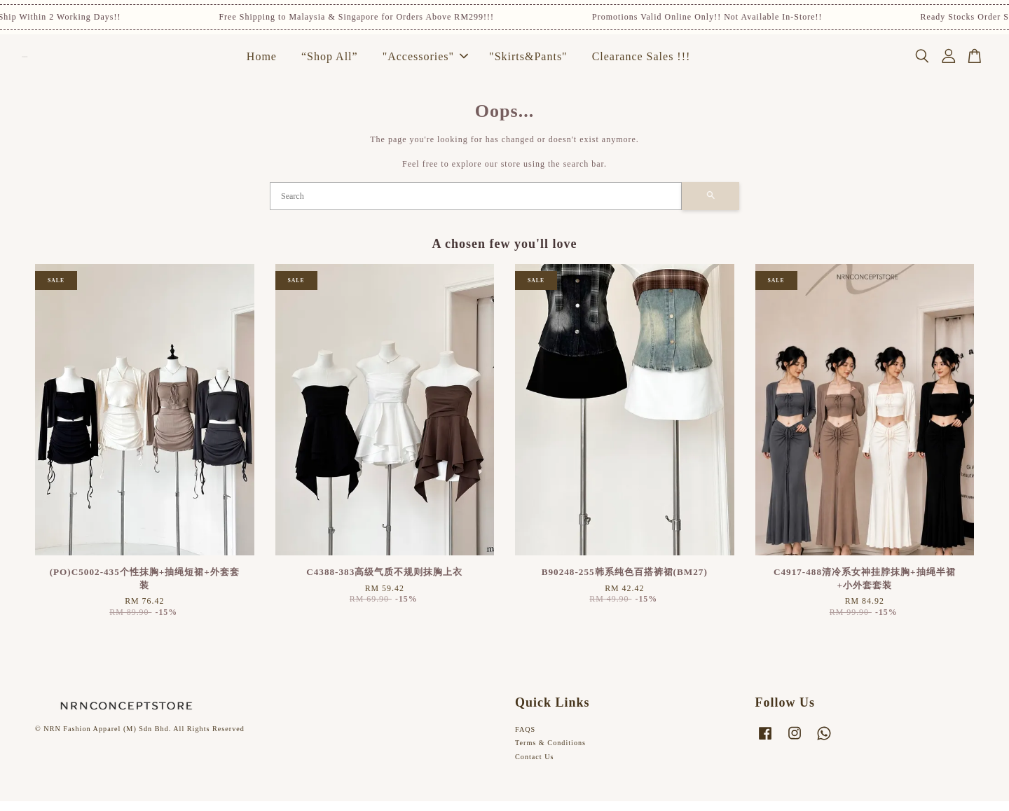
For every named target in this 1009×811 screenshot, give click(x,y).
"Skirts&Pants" (528, 61)
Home (262, 61)
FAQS (525, 738)
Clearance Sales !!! (641, 61)
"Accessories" (425, 61)
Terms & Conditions (550, 752)
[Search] (476, 205)
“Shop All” (329, 61)
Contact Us (534, 766)
